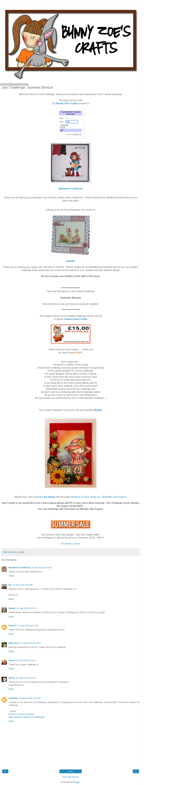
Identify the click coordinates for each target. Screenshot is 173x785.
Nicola (12, 678)
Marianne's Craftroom (71, 188)
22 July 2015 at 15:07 (31, 643)
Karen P (12, 625)
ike (10, 585)
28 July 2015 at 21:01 (26, 678)
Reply (11, 576)
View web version (70, 777)
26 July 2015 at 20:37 (26, 660)
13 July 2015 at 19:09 (22, 585)
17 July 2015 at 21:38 (27, 625)
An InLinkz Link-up (70, 543)
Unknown (13, 698)
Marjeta (98, 410)
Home (70, 771)
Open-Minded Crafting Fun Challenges (27, 717)
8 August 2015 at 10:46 (30, 698)
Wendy (12, 608)
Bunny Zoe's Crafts (67, 103)
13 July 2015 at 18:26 (41, 567)
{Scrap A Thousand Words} (21, 714)
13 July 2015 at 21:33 (26, 608)
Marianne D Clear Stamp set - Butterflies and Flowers (98, 497)
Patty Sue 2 (14, 643)
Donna (12, 660)
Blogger (76, 782)
